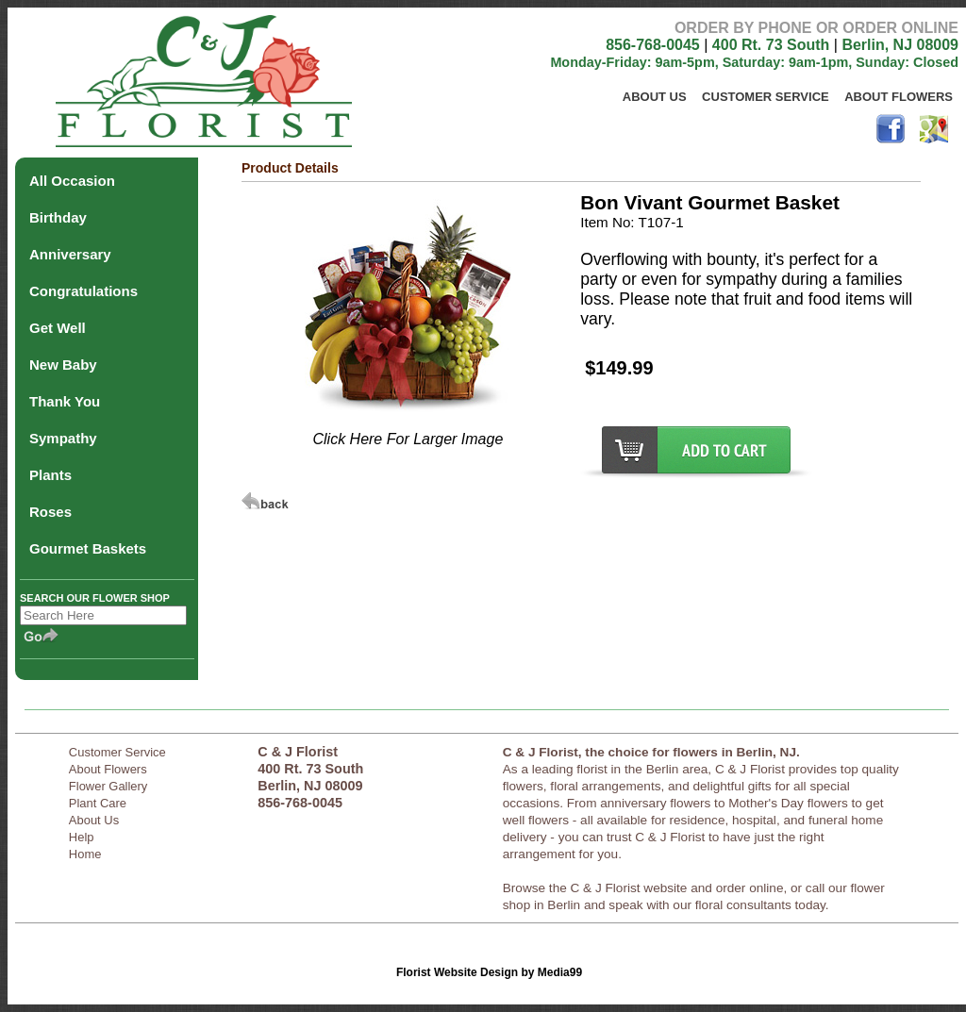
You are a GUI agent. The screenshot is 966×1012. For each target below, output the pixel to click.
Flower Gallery (108, 786)
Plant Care (97, 803)
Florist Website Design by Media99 (489, 972)
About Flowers (898, 97)
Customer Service (765, 97)
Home (85, 854)
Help (81, 837)
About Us (655, 97)
